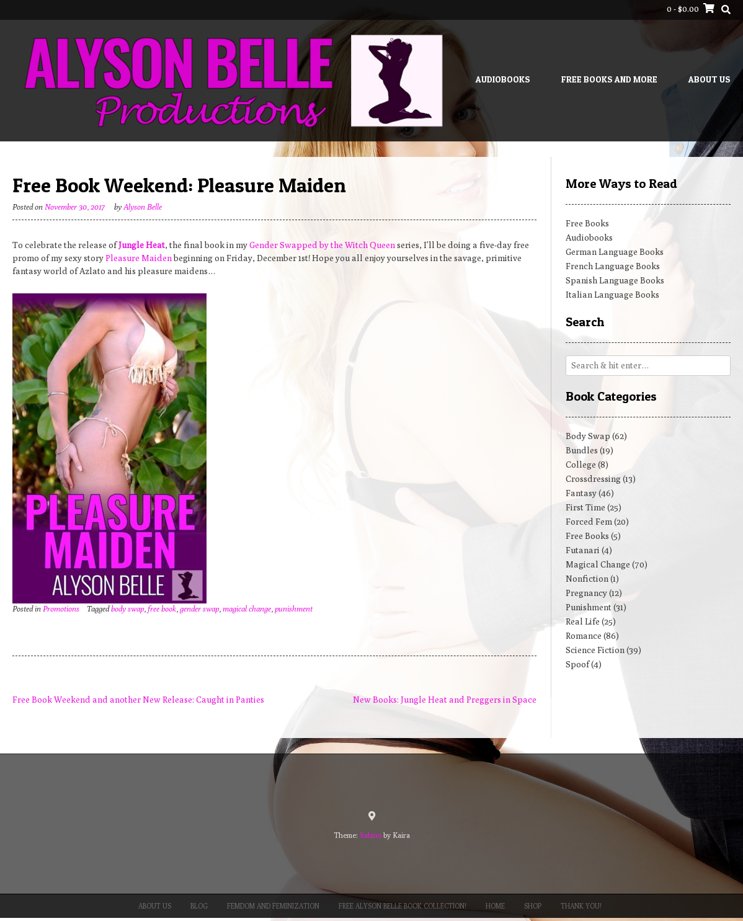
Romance (584, 636)
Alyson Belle (142, 206)
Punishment (589, 607)
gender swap (199, 608)
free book (162, 608)
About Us (709, 79)
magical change (247, 608)
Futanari (583, 550)
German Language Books (615, 252)
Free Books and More (609, 79)
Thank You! (581, 906)
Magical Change (598, 564)
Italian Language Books (612, 295)
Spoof (577, 664)
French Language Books (613, 266)
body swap (127, 608)
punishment (294, 608)
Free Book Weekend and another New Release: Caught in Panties (138, 700)
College (581, 464)
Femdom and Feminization (273, 906)
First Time (585, 507)
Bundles (582, 450)
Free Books (587, 223)
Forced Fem (589, 522)
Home (495, 906)
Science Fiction (595, 650)
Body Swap (588, 436)
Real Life (583, 621)
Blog (199, 906)
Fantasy (581, 493)
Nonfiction (587, 579)
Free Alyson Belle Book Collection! (402, 906)
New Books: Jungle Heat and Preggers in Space (444, 700)
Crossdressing (593, 479)
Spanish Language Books (615, 280)
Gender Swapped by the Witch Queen (322, 245)
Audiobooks (503, 79)
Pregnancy (586, 593)
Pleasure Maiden (138, 258)
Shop (532, 906)
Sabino (370, 835)
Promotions (61, 608)
